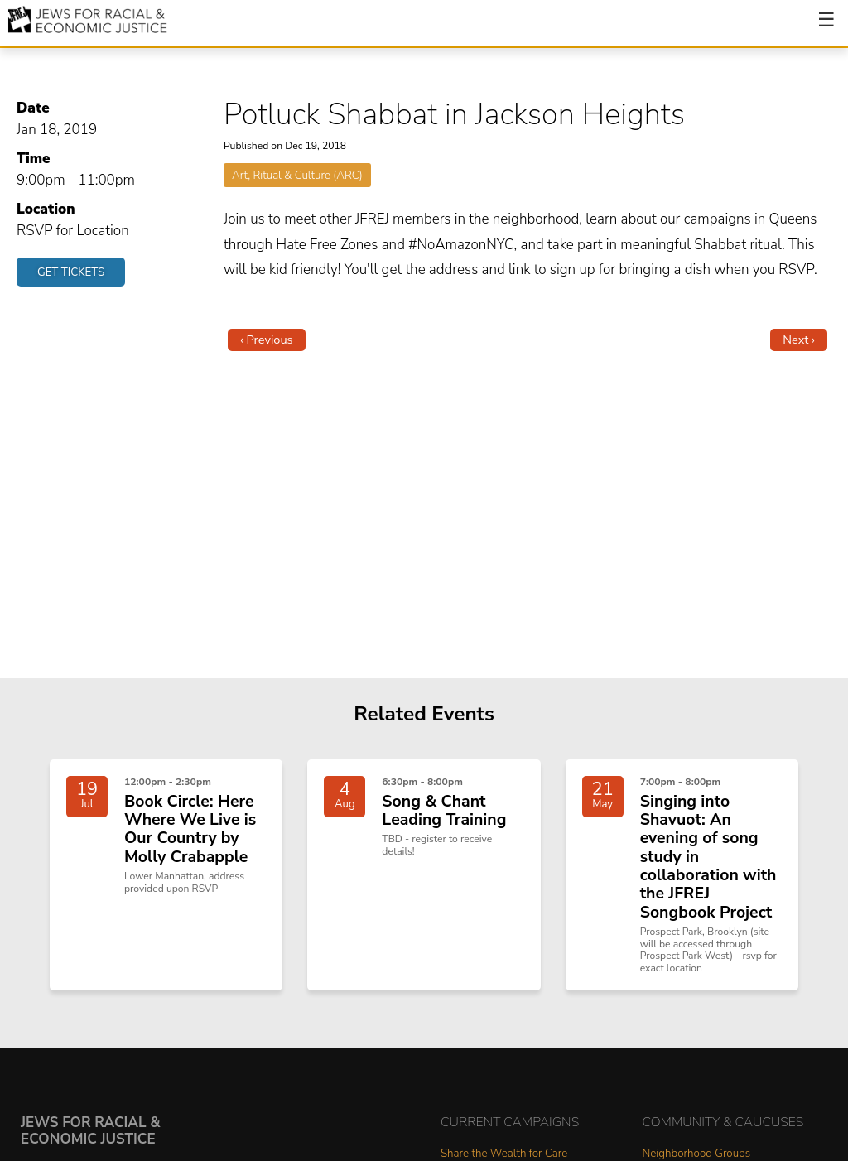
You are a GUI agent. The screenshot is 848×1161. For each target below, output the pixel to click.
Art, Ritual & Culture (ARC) (297, 175)
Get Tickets (70, 272)
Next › (799, 339)
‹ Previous (266, 339)
